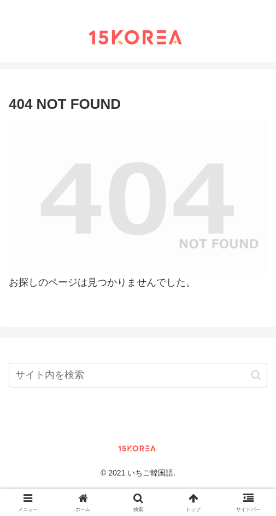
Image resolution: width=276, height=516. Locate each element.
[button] (256, 375)
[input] (138, 375)
